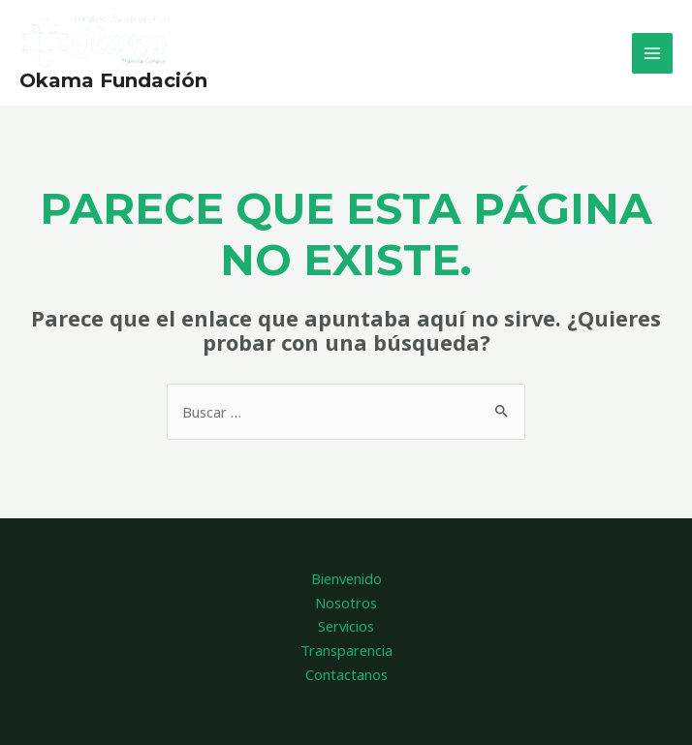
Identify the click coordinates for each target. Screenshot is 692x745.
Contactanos (346, 674)
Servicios (346, 626)
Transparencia (346, 650)
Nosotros (346, 602)
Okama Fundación (113, 80)
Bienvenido (346, 578)
